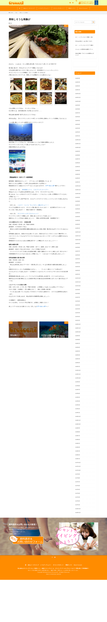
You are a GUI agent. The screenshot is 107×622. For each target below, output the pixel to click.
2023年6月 (78, 216)
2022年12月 (78, 241)
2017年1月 (78, 530)
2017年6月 (78, 510)
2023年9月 (78, 204)
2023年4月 (78, 225)
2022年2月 (78, 282)
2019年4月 (78, 420)
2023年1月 (78, 237)
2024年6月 (78, 168)
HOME (11, 12)
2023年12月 (78, 192)
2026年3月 (78, 82)
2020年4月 (78, 371)
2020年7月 (78, 359)
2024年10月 (78, 151)
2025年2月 (78, 135)
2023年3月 (78, 229)
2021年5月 (78, 318)
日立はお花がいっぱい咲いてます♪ (83, 41)
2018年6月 (78, 461)
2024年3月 (78, 180)
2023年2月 (78, 233)
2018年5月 (78, 465)
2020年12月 (78, 339)
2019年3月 (78, 424)
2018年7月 (78, 457)
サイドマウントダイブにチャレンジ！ (28, 213)
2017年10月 (78, 493)
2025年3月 (78, 131)
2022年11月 (78, 245)
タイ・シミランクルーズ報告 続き (84, 37)
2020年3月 (78, 375)
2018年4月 (78, 469)
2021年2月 (78, 330)
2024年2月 (78, 184)
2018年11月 (78, 440)
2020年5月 (78, 367)
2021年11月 (78, 294)
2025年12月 (78, 94)
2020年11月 (78, 343)
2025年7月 (78, 115)
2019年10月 (78, 396)
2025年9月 (78, 107)
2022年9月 (78, 253)
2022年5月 (78, 269)
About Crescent (83, 8)
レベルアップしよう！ (43, 8)
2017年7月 (78, 505)
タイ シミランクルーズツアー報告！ (84, 45)
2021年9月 (78, 302)
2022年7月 (78, 261)
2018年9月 (78, 448)
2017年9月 (78, 497)
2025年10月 (78, 102)
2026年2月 (78, 86)
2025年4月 (78, 127)
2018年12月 (78, 436)
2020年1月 (78, 383)
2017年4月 (78, 518)
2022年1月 (78, 286)
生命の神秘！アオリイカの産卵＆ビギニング (84, 54)
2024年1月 (78, 188)
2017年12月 (78, 485)
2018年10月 (78, 444)
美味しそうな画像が (24, 12)
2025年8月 (78, 111)
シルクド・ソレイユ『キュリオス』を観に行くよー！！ (33, 205)
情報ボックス (71, 8)
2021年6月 (78, 314)
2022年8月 (78, 257)
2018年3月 (78, 473)
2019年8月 (78, 404)
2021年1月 (78, 335)
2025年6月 (78, 119)
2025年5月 (78, 123)
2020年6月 (78, 363)
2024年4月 (78, 176)
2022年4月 (78, 273)
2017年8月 (78, 501)
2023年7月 (78, 212)
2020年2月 (78, 379)
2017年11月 (78, 489)
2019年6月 (78, 412)
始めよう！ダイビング (28, 8)
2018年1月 (78, 481)
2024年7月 (78, 164)
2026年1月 (78, 90)
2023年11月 (78, 196)
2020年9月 (78, 351)
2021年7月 (78, 310)
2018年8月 (78, 453)
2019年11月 (78, 391)
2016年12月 (78, 534)
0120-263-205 (79, 64)
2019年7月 (78, 408)
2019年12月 (78, 387)
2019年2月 (78, 428)
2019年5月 (78, 416)
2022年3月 (78, 278)
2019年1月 (78, 432)
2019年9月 (78, 400)
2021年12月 (78, 290)
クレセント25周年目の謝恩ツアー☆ (84, 49)
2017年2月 (78, 526)
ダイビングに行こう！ (58, 8)
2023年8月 (78, 208)
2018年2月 (78, 477)
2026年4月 (78, 78)
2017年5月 (78, 514)
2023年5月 (78, 221)
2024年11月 (78, 147)
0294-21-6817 (87, 3)
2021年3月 (78, 326)
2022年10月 (78, 249)
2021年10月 (78, 298)
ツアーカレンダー (50, 185)
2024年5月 (78, 172)
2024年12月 (78, 143)
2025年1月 (78, 139)
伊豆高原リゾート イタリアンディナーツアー (35, 189)
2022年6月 (78, 265)
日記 (16, 12)
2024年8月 (78, 159)
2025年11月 (78, 98)
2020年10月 (78, 347)
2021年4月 (78, 322)
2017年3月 (78, 522)
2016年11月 (78, 538)
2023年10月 (78, 200)
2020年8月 (78, 355)
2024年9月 (78, 155)
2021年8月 (78, 306)
